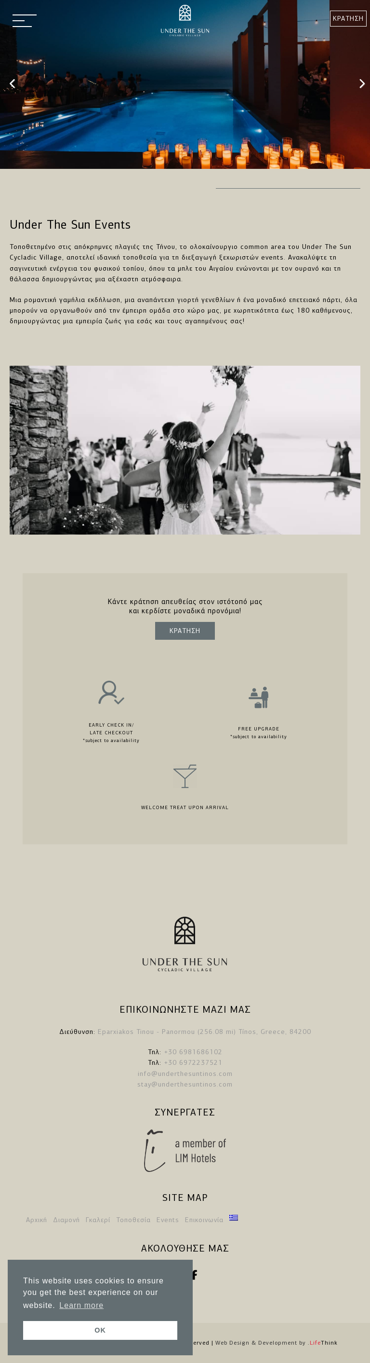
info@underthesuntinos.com (185, 1074)
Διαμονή (66, 1220)
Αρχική (36, 1220)
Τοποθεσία (133, 1220)
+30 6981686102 (193, 1052)
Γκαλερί (98, 1220)
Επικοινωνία (204, 1220)
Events (168, 1220)
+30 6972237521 (193, 1063)
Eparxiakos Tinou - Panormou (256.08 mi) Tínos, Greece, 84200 (204, 1032)
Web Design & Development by (276, 1342)
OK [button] (100, 1330)
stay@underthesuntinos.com (185, 1084)
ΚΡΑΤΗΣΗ (348, 18)
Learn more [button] (81, 1305)
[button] (25, 21)
